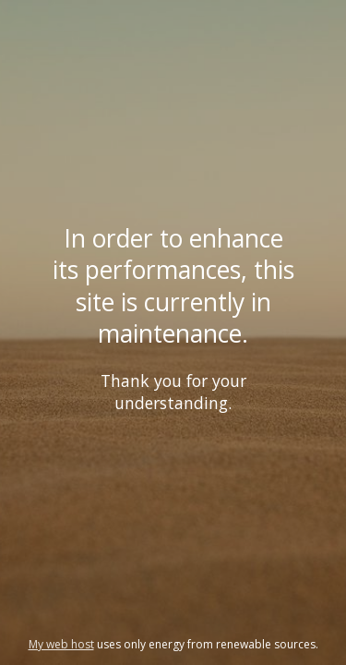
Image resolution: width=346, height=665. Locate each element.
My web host (61, 644)
